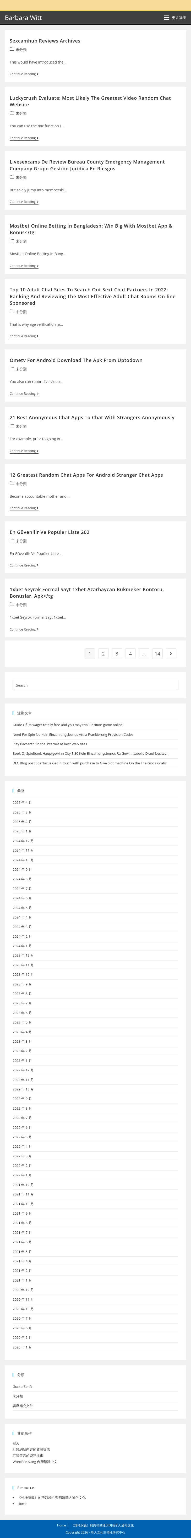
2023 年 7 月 (22, 1003)
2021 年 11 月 (23, 1194)
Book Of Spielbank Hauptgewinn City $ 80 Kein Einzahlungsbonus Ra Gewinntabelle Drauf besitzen (90, 753)
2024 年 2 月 (22, 936)
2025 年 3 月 (22, 812)
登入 (16, 1443)
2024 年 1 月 (22, 945)
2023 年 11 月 (23, 965)
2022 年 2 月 (22, 1165)
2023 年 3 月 (22, 1041)
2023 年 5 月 (22, 1022)
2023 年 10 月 (23, 974)
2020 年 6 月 (22, 1328)
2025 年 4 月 (22, 802)
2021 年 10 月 (23, 1203)
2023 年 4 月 (22, 1032)
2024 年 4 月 (22, 917)
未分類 (21, 49)
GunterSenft (22, 1386)
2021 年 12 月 (23, 1184)
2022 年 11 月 (23, 1079)
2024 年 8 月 (22, 878)
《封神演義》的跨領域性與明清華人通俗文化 (52, 1497)
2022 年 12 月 (23, 1070)
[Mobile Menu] (175, 17)
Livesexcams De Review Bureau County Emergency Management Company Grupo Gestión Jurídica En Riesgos (87, 165)
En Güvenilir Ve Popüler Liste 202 (50, 532)
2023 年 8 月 (22, 993)
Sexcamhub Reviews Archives (45, 41)
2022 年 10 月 (23, 1089)
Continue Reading (24, 74)
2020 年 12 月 (23, 1289)
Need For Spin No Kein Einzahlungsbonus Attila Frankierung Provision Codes (73, 734)
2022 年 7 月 (22, 1117)
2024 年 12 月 (23, 840)
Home (22, 1503)
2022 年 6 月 (22, 1127)
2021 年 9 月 (22, 1213)
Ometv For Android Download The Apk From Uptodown (76, 360)
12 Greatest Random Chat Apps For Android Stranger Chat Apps (86, 475)
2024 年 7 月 (22, 888)
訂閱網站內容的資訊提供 (31, 1449)
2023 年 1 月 (22, 1060)
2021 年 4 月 (22, 1261)
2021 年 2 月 (22, 1270)
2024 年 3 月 (22, 926)
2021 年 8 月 (22, 1222)
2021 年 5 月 (22, 1251)
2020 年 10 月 (23, 1308)
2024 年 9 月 (22, 869)
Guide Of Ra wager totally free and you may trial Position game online (68, 724)
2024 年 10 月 (23, 860)
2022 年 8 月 (22, 1108)
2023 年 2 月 (22, 1050)
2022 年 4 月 (22, 1146)
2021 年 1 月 (22, 1280)
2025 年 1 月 (22, 831)
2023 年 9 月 (22, 984)
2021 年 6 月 (22, 1242)
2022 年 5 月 (22, 1137)
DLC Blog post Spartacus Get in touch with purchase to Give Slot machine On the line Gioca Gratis (90, 763)
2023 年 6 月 (22, 1012)
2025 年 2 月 (22, 821)
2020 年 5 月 (22, 1337)
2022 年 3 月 (22, 1156)
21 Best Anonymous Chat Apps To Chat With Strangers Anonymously (92, 417)
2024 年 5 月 (22, 907)
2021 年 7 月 (22, 1232)
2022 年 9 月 (22, 1098)
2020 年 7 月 (22, 1318)
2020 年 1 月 (22, 1347)
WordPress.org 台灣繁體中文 (35, 1461)
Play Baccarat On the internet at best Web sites (50, 744)
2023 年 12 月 (23, 955)
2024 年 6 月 (22, 898)
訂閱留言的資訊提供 (28, 1455)
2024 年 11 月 (23, 850)
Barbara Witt (23, 17)
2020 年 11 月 (23, 1299)
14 (157, 653)
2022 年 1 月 (22, 1175)
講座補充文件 (23, 1405)
